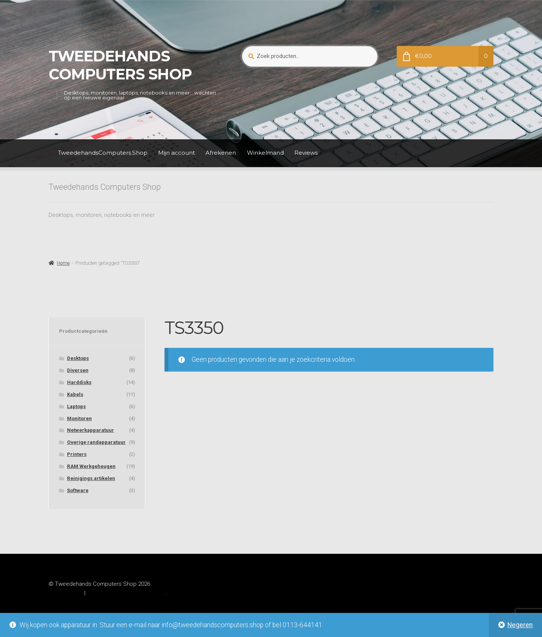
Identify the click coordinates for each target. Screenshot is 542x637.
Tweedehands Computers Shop (120, 65)
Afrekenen (221, 152)
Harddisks (79, 382)
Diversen (77, 370)
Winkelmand (265, 152)
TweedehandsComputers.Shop (103, 152)
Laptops (76, 406)
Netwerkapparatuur (90, 430)
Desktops (78, 358)
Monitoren (79, 418)
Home (63, 263)
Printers (77, 454)
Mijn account (176, 152)
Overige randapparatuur (96, 442)
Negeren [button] (520, 625)
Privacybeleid (65, 593)
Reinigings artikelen (91, 478)
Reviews (306, 152)
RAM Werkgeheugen (91, 466)
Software (77, 490)
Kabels (75, 394)
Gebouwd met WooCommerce (126, 593)
